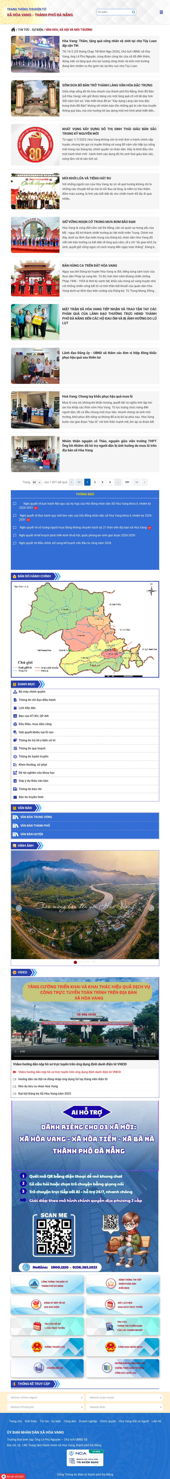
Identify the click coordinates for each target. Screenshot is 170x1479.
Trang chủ (15, 1421)
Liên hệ (156, 1421)
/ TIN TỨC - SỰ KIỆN (29, 29)
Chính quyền (108, 1421)
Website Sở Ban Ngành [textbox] (24, 1397)
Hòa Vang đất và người (134, 1421)
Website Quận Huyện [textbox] (102, 1397)
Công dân (70, 1421)
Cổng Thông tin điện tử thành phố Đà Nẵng (85, 1474)
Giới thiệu (31, 1421)
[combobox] (45, 1397)
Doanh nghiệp (88, 1421)
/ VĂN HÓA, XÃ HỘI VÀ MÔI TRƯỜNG (68, 29)
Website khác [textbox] (97, 1407)
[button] (18, 908)
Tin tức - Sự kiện (50, 1421)
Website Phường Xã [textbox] (22, 1407)
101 (127, 482)
